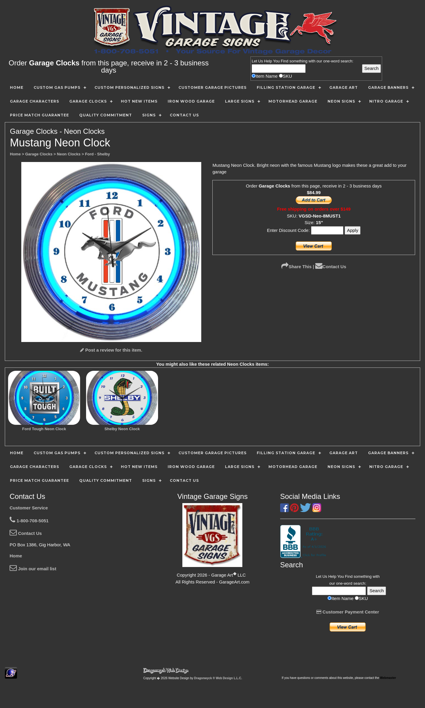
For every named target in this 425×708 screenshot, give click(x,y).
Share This (296, 266)
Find (284, 61)
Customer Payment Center (347, 611)
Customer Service (29, 507)
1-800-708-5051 (29, 520)
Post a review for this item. (111, 349)
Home (16, 555)
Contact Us (330, 266)
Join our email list (33, 568)
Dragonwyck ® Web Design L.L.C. (218, 678)
